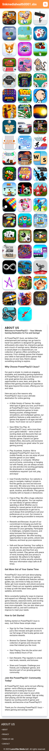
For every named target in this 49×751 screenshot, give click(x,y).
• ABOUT (4, 730)
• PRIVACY (5, 734)
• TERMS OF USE (7, 739)
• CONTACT (5, 744)
